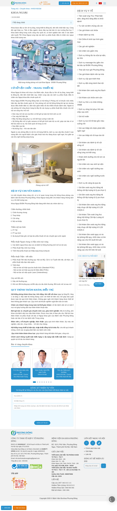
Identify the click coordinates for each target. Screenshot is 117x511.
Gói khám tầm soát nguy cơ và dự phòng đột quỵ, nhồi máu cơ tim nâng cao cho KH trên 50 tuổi (91, 247)
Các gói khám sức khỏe (87, 30)
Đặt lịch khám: (60, 490)
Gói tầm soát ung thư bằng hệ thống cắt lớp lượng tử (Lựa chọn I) (91, 188)
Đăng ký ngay (42, 423)
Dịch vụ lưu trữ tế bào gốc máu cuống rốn (90, 122)
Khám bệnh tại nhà (85, 35)
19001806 (6, 508)
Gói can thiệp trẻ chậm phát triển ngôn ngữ (91, 129)
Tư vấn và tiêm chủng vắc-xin (90, 26)
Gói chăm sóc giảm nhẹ (87, 51)
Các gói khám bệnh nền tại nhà (90, 74)
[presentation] (28, 415)
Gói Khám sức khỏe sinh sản (89, 98)
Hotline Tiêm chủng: (63, 485)
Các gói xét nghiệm (85, 46)
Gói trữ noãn (83, 116)
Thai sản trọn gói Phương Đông (90, 70)
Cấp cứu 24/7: (61, 483)
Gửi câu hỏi (64, 3)
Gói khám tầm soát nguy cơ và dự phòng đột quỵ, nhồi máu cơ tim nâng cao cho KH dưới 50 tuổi (91, 237)
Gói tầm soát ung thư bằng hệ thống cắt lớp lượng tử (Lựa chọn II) (90, 197)
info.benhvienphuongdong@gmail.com (27, 458)
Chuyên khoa (25, 9)
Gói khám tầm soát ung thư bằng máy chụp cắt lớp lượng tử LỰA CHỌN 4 (91, 227)
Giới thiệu (89, 451)
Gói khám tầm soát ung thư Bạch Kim (91, 91)
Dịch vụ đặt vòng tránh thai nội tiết (90, 84)
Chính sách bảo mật (93, 448)
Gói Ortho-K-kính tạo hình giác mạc (90, 40)
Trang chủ (14, 9)
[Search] (96, 3)
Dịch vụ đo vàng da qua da (89, 183)
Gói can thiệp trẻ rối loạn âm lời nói (90, 136)
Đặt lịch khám (19, 508)
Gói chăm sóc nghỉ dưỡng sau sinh (90, 170)
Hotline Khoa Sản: (63, 488)
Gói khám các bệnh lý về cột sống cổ (89, 144)
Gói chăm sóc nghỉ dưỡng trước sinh (91, 177)
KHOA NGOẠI (36, 9)
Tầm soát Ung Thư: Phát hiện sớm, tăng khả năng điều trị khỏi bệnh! (90, 18)
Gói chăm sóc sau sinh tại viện (90, 164)
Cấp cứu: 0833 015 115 (79, 3)
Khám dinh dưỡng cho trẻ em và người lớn (91, 158)
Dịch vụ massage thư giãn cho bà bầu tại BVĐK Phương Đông (90, 64)
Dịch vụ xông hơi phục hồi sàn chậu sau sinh (90, 110)
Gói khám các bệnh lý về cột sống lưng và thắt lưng (89, 151)
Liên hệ (88, 454)
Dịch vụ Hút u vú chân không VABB (89, 103)
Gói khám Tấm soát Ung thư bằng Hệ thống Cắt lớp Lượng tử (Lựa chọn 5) (90, 217)
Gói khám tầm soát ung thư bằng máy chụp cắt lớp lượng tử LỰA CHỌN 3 (91, 207)
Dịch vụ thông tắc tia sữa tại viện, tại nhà (91, 56)
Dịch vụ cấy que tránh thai (88, 79)
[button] (70, 365)
